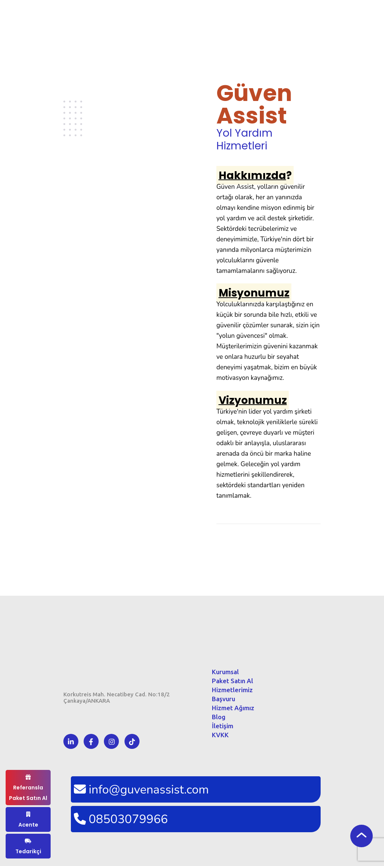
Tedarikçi (28, 846)
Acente (28, 820)
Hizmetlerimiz (232, 689)
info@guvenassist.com (140, 790)
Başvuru (223, 698)
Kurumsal (225, 671)
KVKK (220, 734)
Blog (218, 716)
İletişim (222, 725)
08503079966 (119, 819)
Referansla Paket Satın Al (28, 788)
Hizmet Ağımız (233, 707)
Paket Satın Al (232, 680)
